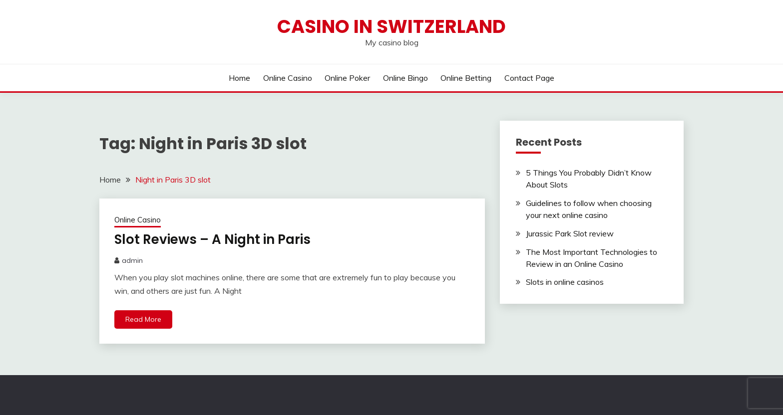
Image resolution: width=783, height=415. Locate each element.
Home (239, 78)
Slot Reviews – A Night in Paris (212, 239)
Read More (143, 319)
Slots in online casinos (565, 282)
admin (132, 260)
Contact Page (529, 78)
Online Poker (347, 78)
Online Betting (465, 78)
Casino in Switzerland (391, 26)
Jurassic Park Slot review (570, 233)
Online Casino (287, 78)
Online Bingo (405, 78)
